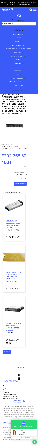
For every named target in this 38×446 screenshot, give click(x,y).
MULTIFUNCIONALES (18, 45)
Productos (6, 392)
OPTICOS (18, 38)
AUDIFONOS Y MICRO (17, 56)
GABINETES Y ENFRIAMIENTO (17, 82)
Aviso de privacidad (9, 394)
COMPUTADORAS (18, 85)
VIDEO (17, 74)
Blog (4, 388)
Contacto (6, 390)
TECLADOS (17, 71)
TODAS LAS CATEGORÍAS (19, 90)
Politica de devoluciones (11, 398)
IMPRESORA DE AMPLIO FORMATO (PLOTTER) (18, 49)
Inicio (4, 386)
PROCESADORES (17, 34)
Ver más (7, 352)
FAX (18, 67)
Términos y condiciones (10, 396)
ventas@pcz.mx (9, 432)
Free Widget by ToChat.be (28, 437)
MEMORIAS (17, 52)
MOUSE (17, 41)
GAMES (18, 60)
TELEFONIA (17, 63)
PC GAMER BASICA (17, 78)
